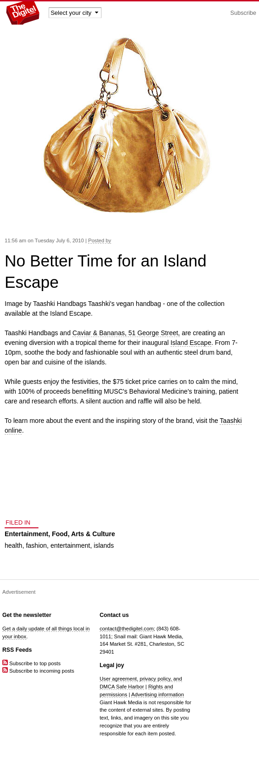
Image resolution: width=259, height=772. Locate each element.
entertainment (70, 545)
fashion (36, 545)
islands (104, 545)
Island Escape (191, 342)
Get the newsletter (26, 615)
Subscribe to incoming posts (38, 671)
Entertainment (26, 534)
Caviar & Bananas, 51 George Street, (126, 333)
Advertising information (157, 694)
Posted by (99, 240)
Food (60, 534)
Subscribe (243, 13)
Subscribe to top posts (31, 663)
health (13, 545)
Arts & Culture (93, 534)
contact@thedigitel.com (126, 628)
